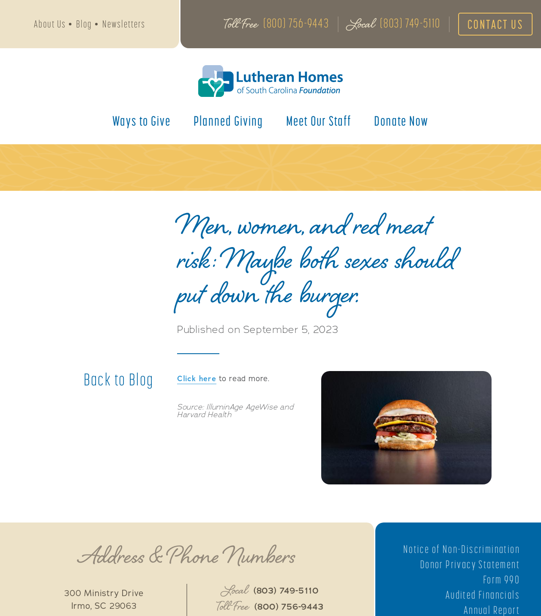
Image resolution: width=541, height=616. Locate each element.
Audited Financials (482, 594)
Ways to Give (141, 120)
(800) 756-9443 (296, 22)
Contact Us (495, 24)
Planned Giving (228, 120)
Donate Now (401, 120)
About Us (50, 24)
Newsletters (123, 24)
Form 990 (501, 579)
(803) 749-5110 (410, 22)
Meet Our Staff (318, 120)
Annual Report (492, 610)
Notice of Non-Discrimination (461, 549)
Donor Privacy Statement (470, 564)
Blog (84, 24)
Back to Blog (119, 379)
